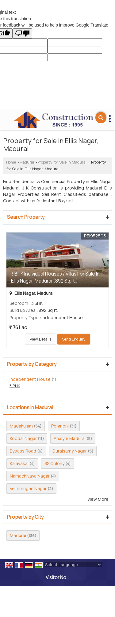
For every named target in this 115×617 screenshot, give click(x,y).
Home (11, 162)
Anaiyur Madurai (70, 438)
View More (98, 499)
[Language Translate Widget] (73, 564)
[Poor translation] (22, 33)
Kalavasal (19, 463)
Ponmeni (60, 426)
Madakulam (21, 426)
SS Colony (54, 463)
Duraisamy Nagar (69, 451)
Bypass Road (23, 451)
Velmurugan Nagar (28, 488)
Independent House (30, 379)
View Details (40, 339)
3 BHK (15, 385)
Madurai (26, 162)
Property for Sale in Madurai (61, 162)
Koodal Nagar (23, 438)
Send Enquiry (74, 339)
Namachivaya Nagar (30, 476)
